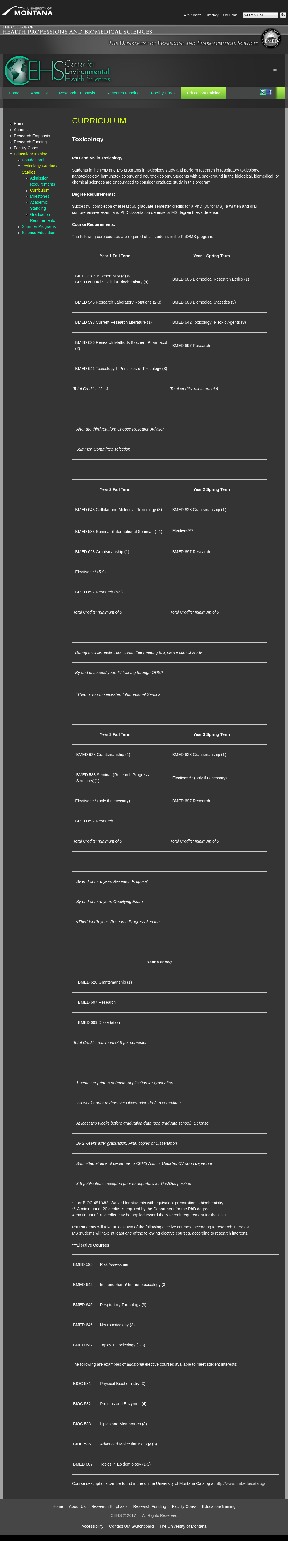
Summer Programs (39, 226)
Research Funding (123, 93)
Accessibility (92, 1526)
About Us (39, 93)
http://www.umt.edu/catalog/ (240, 1483)
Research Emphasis (77, 93)
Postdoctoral (33, 160)
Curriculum (40, 190)
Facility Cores (163, 93)
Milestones (39, 196)
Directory (212, 15)
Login (275, 69)
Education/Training (203, 93)
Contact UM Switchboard (131, 1526)
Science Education (38, 232)
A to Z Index (192, 15)
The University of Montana (183, 1526)
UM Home (230, 15)
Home (14, 93)
